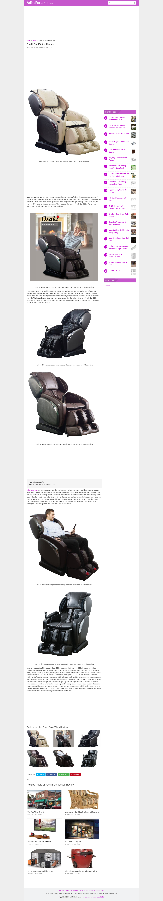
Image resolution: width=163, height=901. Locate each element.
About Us (92, 890)
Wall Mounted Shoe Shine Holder (39, 841)
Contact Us (68, 890)
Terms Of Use (84, 890)
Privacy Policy (100, 890)
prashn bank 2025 (98, 897)
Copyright (75, 890)
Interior (50, 3)
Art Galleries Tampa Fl (73, 841)
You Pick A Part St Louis (36, 812)
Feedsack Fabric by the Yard (119, 133)
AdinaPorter (36, 3)
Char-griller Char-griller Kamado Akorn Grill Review (83, 871)
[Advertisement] (81, 23)
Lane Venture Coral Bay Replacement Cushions (82, 812)
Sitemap (61, 890)
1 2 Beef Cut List (114, 270)
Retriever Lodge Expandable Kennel (40, 871)
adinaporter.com (32, 490)
